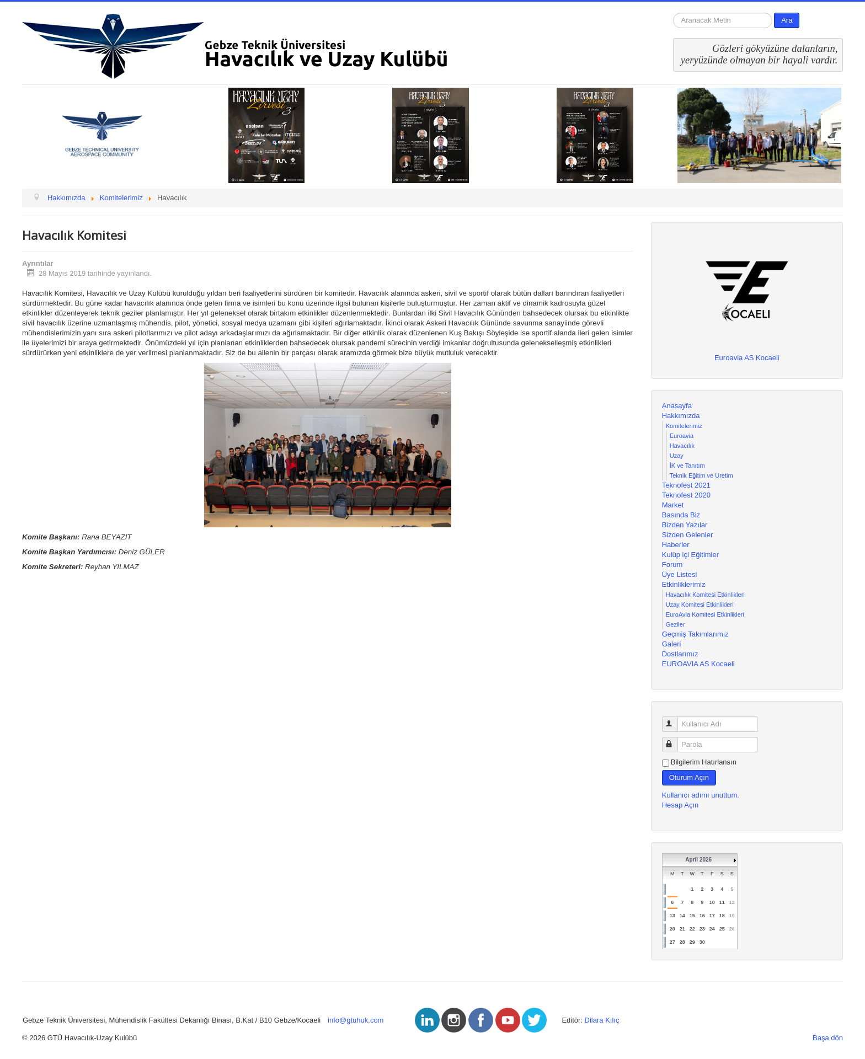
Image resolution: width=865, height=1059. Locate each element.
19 (732, 915)
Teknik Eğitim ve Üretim (701, 475)
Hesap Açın (680, 805)
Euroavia (681, 435)
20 (672, 929)
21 (682, 929)
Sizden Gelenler (687, 535)
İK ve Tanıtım (687, 465)
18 (722, 915)
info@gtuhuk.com (355, 1020)
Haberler (676, 545)
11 (722, 902)
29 (692, 942)
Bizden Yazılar (685, 525)
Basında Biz (681, 515)
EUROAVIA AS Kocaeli (698, 664)
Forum (672, 564)
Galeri (671, 644)
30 (702, 942)
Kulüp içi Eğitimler (690, 554)
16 (702, 915)
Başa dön (828, 1038)
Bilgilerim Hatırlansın (703, 762)
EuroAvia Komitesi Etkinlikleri (705, 614)
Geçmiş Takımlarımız (695, 634)
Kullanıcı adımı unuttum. (700, 795)
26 (732, 929)
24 (712, 929)
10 (712, 902)
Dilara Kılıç (602, 1020)
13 (672, 915)
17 (712, 915)
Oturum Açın (689, 777)
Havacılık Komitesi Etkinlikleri (705, 594)
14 (682, 915)
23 (702, 929)
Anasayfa (677, 406)
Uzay (677, 455)
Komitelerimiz (684, 425)
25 (722, 929)
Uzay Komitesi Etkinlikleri (700, 604)
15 (692, 915)
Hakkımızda (681, 415)
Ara (786, 20)
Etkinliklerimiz (684, 584)
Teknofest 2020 (686, 495)
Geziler (675, 624)
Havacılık (682, 445)
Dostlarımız (680, 654)
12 (732, 902)
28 (682, 942)
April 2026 (698, 860)
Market (673, 505)
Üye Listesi (679, 574)
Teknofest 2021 (686, 485)
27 (672, 942)
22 (692, 929)
